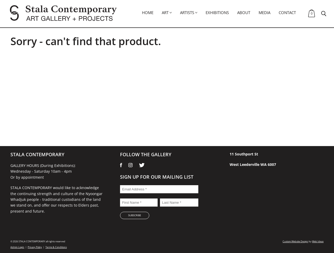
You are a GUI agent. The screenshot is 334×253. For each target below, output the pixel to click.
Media (264, 12)
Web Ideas (318, 241)
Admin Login (17, 247)
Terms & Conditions (56, 247)
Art (165, 12)
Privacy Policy (35, 247)
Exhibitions (217, 12)
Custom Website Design (295, 241)
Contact (287, 12)
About (243, 12)
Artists (187, 12)
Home (147, 12)
